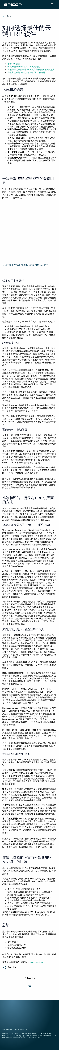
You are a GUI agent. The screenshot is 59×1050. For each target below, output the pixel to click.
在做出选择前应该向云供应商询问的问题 (26, 72)
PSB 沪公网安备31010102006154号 (38, 1036)
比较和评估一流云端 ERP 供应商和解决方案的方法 (30, 69)
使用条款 (15, 1033)
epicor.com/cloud (36, 962)
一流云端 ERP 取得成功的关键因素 (23, 67)
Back (8, 16)
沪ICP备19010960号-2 (30, 1033)
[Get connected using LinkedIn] (29, 987)
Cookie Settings (16, 1036)
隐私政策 (5, 1033)
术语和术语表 (13, 64)
